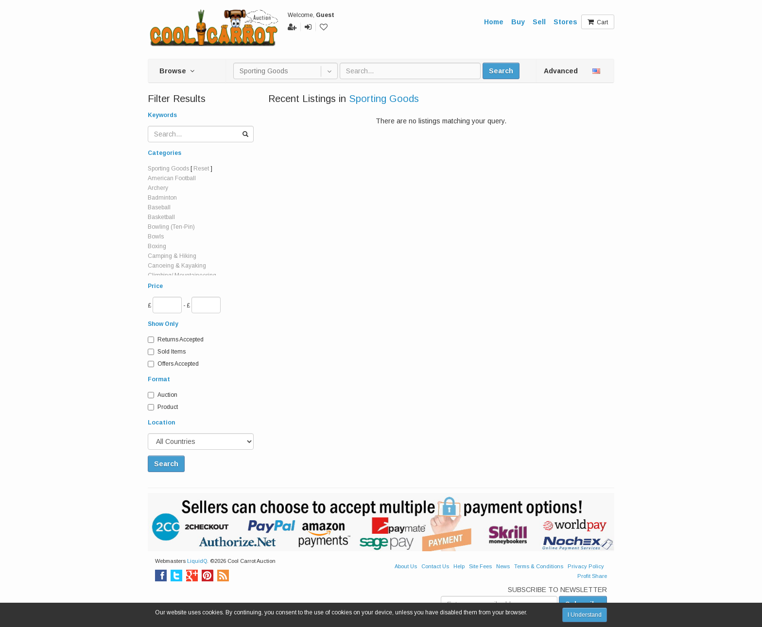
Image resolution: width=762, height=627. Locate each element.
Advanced (561, 71)
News (503, 566)
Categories (164, 153)
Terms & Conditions (538, 566)
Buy (518, 22)
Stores (565, 22)
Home (493, 22)
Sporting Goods (168, 168)
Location (161, 422)
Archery (158, 188)
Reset (201, 168)
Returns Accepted (176, 339)
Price (155, 286)
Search (501, 71)
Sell (539, 22)
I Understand (585, 614)
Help (459, 566)
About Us (406, 566)
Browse (176, 71)
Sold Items (167, 351)
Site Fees (480, 566)
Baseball (159, 207)
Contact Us (435, 566)
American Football (172, 178)
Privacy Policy (586, 566)
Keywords (162, 115)
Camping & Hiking (172, 256)
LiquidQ (197, 561)
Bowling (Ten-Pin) (171, 226)
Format (159, 379)
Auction (162, 394)
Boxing (157, 246)
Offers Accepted (173, 363)
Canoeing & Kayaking (177, 265)
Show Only (163, 324)
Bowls (156, 236)
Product (163, 407)
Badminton (162, 197)
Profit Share (592, 576)
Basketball (161, 217)
